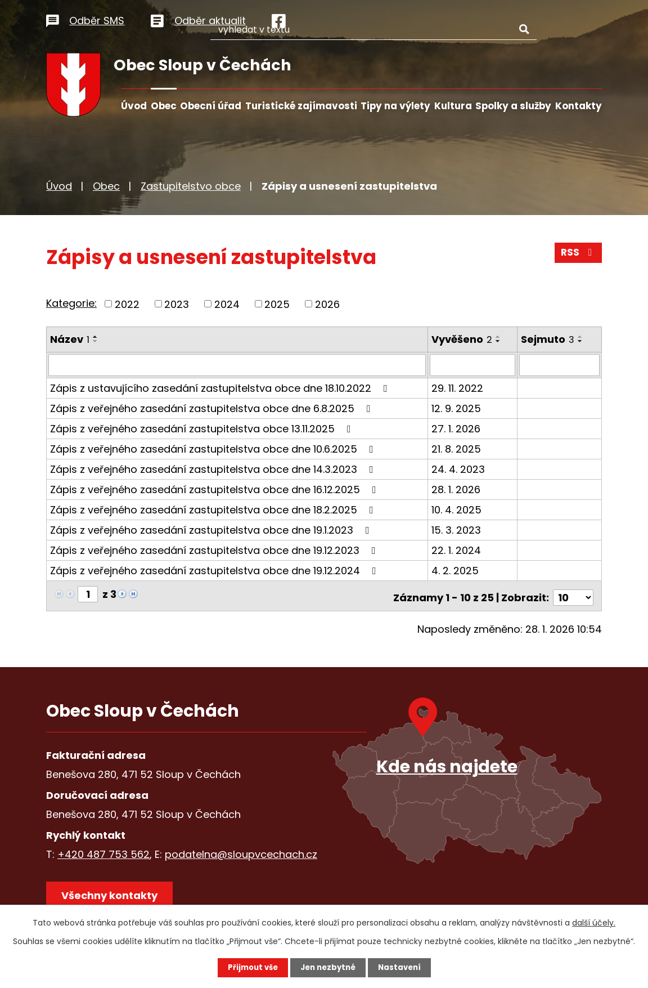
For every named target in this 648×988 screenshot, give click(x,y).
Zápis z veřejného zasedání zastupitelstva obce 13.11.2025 (203, 428)
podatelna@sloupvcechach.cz (241, 850)
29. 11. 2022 (458, 388)
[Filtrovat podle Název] (237, 364)
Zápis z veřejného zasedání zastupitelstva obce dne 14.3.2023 (214, 469)
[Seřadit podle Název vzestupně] (95, 336)
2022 (127, 304)
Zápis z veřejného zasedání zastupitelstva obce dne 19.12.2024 (215, 570)
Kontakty (578, 106)
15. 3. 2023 (457, 529)
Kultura (453, 106)
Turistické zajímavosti (301, 106)
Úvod (134, 106)
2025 (277, 304)
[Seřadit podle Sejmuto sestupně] (581, 341)
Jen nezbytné (328, 967)
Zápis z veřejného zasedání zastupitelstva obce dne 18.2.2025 (214, 509)
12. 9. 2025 (457, 408)
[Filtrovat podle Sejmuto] (560, 364)
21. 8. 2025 (457, 448)
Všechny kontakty (113, 895)
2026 (327, 304)
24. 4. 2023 (458, 469)
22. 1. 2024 (457, 550)
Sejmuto (548, 339)
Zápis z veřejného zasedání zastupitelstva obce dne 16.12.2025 (215, 489)
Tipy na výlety (395, 106)
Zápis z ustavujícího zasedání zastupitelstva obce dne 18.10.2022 (221, 388)
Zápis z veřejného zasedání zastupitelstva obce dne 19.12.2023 (215, 550)
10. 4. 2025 (457, 509)
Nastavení (402, 967)
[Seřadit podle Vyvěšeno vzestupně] (499, 336)
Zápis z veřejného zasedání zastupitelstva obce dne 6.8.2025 (212, 408)
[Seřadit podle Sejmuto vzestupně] (581, 336)
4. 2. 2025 (455, 570)
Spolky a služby (513, 106)
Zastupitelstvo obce (191, 186)
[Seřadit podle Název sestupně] (95, 341)
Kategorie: (71, 303)
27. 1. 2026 (456, 428)
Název (69, 339)
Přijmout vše (249, 967)
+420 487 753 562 (103, 850)
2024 (227, 304)
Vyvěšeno (462, 339)
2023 (176, 304)
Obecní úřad (210, 106)
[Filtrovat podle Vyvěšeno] (473, 364)
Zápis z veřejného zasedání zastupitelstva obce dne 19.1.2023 (212, 529)
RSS (577, 256)
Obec (164, 106)
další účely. (593, 922)
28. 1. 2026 (456, 489)
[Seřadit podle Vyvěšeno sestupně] (499, 341)
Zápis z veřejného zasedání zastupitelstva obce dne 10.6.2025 (214, 448)
